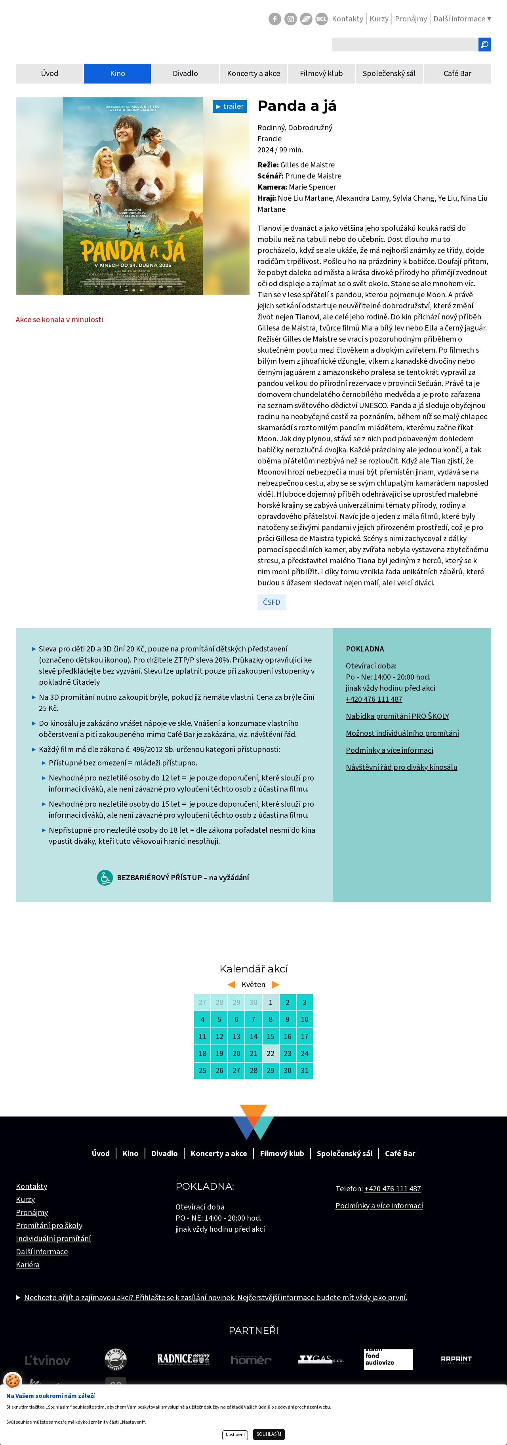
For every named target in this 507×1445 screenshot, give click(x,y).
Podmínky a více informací (389, 750)
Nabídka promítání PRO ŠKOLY (397, 716)
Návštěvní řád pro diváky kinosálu (401, 767)
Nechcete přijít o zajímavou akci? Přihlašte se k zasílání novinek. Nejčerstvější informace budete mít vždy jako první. (215, 1297)
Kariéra (28, 1264)
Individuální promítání (53, 1238)
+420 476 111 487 (374, 699)
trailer (233, 106)
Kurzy (25, 1199)
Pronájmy (32, 1212)
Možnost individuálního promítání (402, 733)
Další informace (42, 1251)
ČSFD (271, 602)
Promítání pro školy (49, 1225)
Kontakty (31, 1186)
